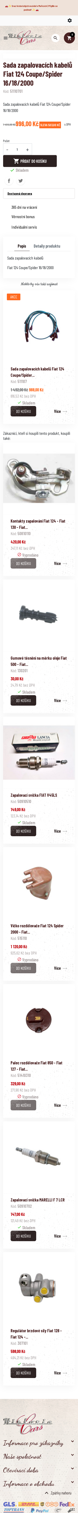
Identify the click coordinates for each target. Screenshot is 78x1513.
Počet (6, 141)
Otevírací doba (20, 1470)
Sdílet (9, 181)
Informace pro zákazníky (33, 1443)
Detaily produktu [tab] (47, 245)
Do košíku (23, 411)
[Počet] (17, 149)
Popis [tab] (22, 245)
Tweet (20, 181)
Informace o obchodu (28, 1484)
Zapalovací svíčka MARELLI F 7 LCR (38, 1199)
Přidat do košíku (30, 161)
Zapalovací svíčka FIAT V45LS (34, 795)
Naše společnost (22, 1456)
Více (57, 411)
